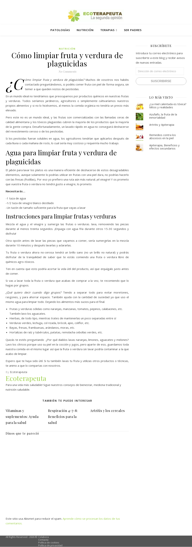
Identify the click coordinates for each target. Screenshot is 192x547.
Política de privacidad (50, 545)
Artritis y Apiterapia (161, 124)
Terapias (107, 30)
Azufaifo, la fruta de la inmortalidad (163, 115)
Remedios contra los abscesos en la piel (162, 136)
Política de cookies (48, 542)
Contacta (43, 539)
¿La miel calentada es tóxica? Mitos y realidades (167, 105)
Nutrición (85, 30)
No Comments (67, 71)
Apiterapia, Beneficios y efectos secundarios (164, 146)
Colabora (43, 537)
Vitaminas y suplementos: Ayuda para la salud (22, 416)
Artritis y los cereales (107, 410)
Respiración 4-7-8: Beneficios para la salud (63, 416)
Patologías (60, 30)
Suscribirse (161, 81)
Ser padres (133, 30)
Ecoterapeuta (18, 372)
